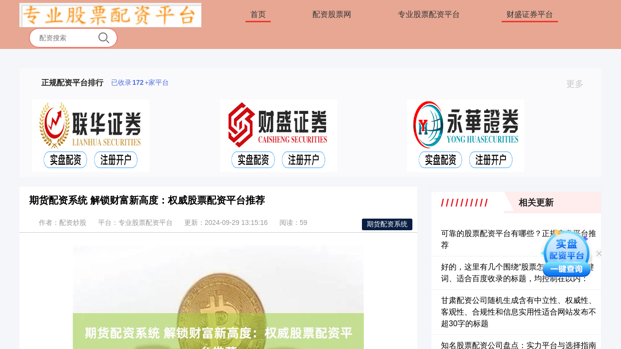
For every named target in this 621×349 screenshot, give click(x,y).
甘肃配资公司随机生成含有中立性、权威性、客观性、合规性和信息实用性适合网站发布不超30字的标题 (518, 312)
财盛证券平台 (530, 14)
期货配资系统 (387, 224)
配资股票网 (331, 14)
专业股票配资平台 (429, 14)
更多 (579, 84)
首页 (258, 14)
